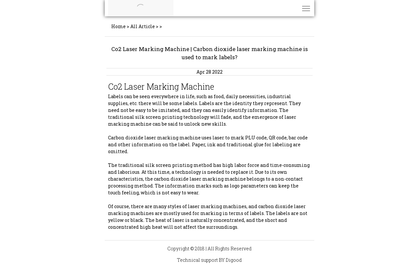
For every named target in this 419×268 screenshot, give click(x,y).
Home (118, 26)
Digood (234, 260)
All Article (142, 26)
